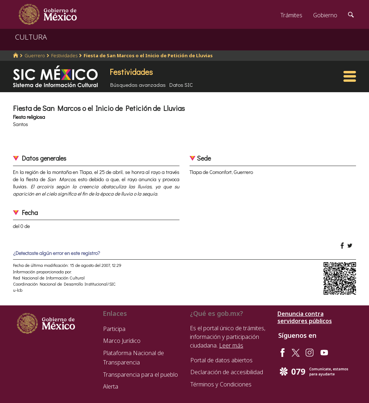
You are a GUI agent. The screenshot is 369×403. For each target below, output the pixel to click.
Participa (114, 329)
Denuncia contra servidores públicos (304, 317)
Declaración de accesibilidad (226, 372)
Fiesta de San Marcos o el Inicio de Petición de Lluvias (148, 55)
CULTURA (31, 37)
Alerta (110, 386)
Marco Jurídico (122, 341)
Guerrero (35, 55)
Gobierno (325, 15)
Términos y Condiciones (221, 384)
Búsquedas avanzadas (138, 84)
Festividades (64, 55)
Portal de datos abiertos (221, 360)
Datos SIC (181, 84)
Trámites (291, 15)
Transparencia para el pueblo (140, 375)
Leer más (231, 345)
